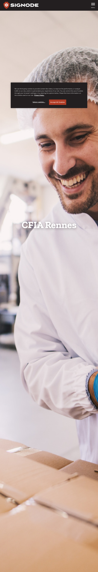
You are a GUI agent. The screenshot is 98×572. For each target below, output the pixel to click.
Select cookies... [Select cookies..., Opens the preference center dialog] (39, 102)
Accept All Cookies (57, 102)
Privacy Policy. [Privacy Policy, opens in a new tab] (39, 95)
